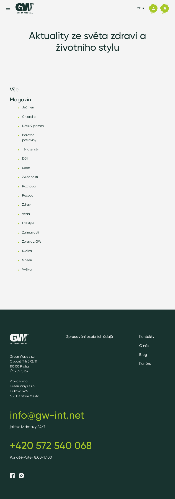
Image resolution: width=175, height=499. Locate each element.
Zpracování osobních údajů (89, 336)
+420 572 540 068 (51, 445)
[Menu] (8, 8)
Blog (143, 354)
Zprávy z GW (31, 241)
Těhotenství (30, 149)
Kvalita (27, 251)
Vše (14, 89)
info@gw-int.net (47, 415)
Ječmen (28, 107)
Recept (27, 195)
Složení (27, 260)
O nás (144, 345)
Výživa (27, 269)
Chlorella (29, 116)
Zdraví (26, 204)
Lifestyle (28, 223)
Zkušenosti (30, 177)
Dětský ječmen (33, 126)
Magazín (20, 99)
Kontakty (146, 336)
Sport (26, 168)
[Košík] (164, 8)
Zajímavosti (30, 232)
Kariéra (145, 363)
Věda (26, 214)
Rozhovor (29, 186)
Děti (25, 158)
